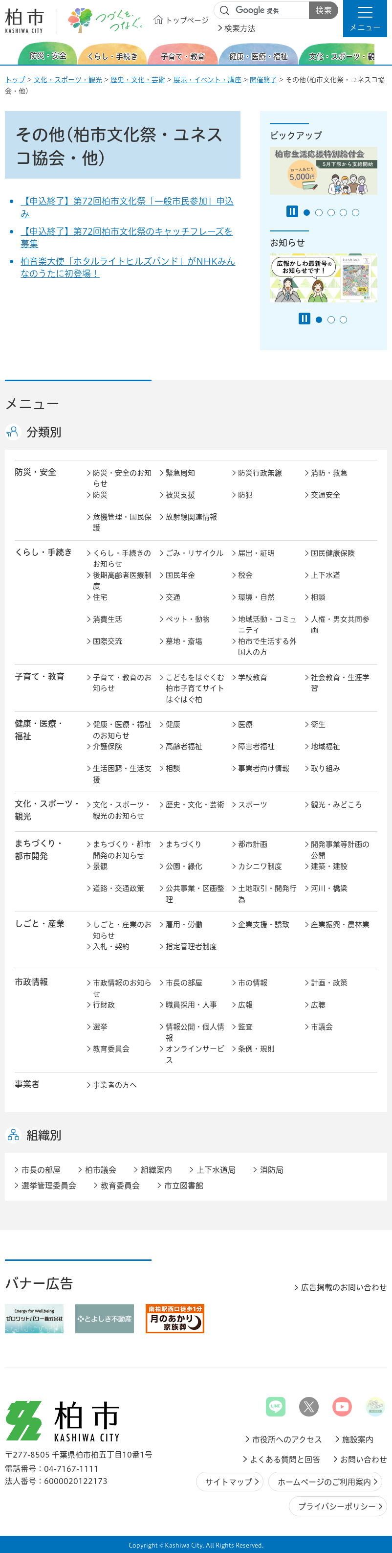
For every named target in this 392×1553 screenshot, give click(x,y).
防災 (100, 495)
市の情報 (252, 982)
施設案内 (357, 1439)
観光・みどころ (336, 804)
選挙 (100, 1026)
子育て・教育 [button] (40, 676)
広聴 (318, 1004)
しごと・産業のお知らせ (122, 930)
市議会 (322, 1026)
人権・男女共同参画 (340, 625)
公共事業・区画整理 (195, 894)
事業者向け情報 (263, 768)
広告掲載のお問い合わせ (344, 1287)
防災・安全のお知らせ (122, 478)
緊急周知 (180, 473)
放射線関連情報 (191, 517)
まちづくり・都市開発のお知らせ (122, 850)
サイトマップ (228, 1482)
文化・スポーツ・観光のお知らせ (122, 810)
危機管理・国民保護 (122, 522)
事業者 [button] (27, 1084)
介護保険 (107, 746)
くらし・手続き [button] (43, 552)
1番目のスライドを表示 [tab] (306, 212)
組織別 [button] (44, 1135)
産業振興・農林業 (340, 924)
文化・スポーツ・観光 (68, 79)
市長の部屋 (184, 982)
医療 (245, 724)
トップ (15, 79)
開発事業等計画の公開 (340, 850)
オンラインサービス (195, 1054)
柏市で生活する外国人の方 (267, 647)
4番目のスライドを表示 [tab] (343, 212)
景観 (100, 866)
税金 (245, 575)
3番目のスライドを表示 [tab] (331, 212)
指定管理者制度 (191, 946)
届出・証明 (256, 553)
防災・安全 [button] (35, 472)
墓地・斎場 (184, 641)
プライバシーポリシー (337, 1506)
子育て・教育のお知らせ (122, 683)
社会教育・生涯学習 (340, 683)
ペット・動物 (188, 619)
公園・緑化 (184, 866)
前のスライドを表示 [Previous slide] (11, 53)
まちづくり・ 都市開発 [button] (39, 849)
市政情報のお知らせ (122, 988)
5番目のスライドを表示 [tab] (355, 212)
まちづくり (184, 844)
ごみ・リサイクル (194, 553)
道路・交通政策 (118, 888)
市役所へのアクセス (287, 1439)
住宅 (100, 597)
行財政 (104, 1004)
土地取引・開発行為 (267, 894)
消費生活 (107, 619)
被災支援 (180, 495)
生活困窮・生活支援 (122, 774)
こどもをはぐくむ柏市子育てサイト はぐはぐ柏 (196, 688)
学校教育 (252, 677)
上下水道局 (216, 1170)
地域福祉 (325, 746)
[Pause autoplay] (292, 211)
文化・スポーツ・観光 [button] (48, 809)
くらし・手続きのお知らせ (122, 558)
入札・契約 (111, 946)
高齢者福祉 (184, 746)
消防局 (271, 1170)
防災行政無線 (260, 473)
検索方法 (240, 28)
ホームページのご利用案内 (324, 1482)
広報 (245, 1004)
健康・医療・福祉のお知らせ (122, 730)
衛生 (318, 724)
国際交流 (107, 641)
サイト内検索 (225, 11)
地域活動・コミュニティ (267, 625)
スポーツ (252, 804)
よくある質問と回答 (285, 1459)
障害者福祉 (256, 746)
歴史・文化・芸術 (137, 79)
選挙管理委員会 (49, 1185)
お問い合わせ (363, 1459)
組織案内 (156, 1170)
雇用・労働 (184, 924)
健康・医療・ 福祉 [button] (40, 729)
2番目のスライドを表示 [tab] (319, 212)
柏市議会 (100, 1170)
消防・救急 (329, 473)
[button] (365, 18)
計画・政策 (329, 982)
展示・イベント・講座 (207, 79)
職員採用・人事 (191, 1004)
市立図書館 (183, 1185)
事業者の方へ (115, 1085)
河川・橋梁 (329, 888)
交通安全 (325, 495)
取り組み (325, 768)
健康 (173, 724)
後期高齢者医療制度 (122, 580)
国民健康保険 (333, 553)
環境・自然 (256, 597)
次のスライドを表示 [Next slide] (381, 53)
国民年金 (180, 575)
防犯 (245, 495)
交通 (173, 597)
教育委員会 (111, 1048)
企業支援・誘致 (263, 924)
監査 (245, 1026)
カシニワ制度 (260, 866)
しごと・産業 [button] (40, 923)
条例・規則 (256, 1048)
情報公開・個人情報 (195, 1032)
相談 (318, 597)
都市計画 (252, 844)
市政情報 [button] (31, 982)
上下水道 (325, 575)
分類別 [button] (44, 432)
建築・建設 (329, 866)
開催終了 (263, 79)
